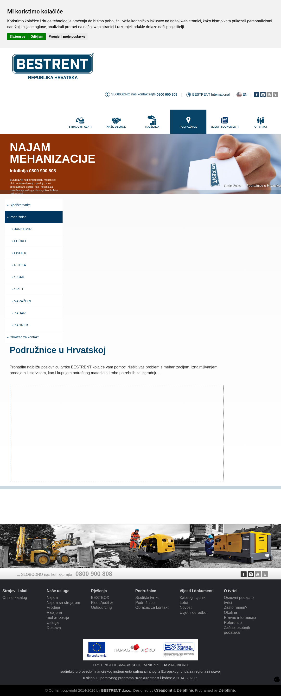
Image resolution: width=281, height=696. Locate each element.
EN (245, 94)
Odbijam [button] (37, 36)
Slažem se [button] (17, 36)
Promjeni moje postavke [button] (67, 36)
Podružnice (232, 185)
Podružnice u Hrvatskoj (263, 185)
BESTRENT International (211, 94)
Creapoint (163, 690)
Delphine (185, 690)
